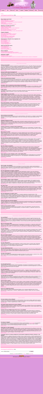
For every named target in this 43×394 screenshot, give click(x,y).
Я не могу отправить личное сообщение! (7, 51)
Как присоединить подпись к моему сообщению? (8, 34)
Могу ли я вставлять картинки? (5, 41)
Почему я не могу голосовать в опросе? (7, 37)
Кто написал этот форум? (5, 55)
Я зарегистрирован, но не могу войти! (6, 23)
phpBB (14, 353)
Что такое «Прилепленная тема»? (6, 43)
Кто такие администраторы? (5, 46)
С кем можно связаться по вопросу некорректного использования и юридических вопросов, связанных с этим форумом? (19, 56)
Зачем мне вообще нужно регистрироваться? (8, 20)
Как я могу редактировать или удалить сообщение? (8, 33)
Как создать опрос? (4, 35)
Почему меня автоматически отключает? (7, 21)
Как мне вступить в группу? (5, 48)
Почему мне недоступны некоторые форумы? (8, 36)
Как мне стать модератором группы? (6, 49)
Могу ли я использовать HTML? (5, 40)
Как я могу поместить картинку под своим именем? (8, 29)
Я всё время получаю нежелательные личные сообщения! (9, 52)
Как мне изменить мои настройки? (6, 26)
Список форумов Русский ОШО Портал (7, 15)
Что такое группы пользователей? (6, 47)
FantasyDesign (31, 353)
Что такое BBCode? (4, 39)
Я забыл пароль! (3, 22)
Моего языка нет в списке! (5, 28)
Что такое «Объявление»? (5, 42)
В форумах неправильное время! (6, 27)
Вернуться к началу (3, 70)
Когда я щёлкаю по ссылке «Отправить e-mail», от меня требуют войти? (12, 30)
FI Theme (24, 353)
